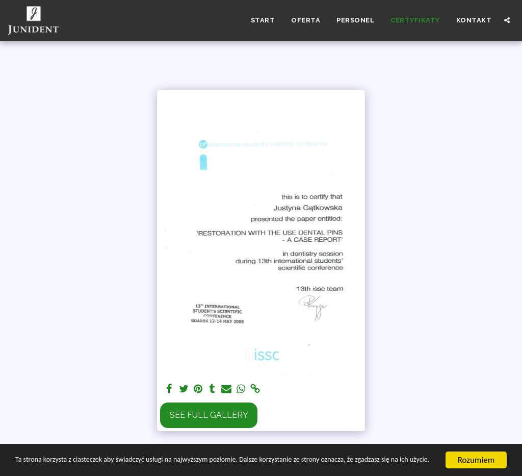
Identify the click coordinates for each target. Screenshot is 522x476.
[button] (507, 20)
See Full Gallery (209, 415)
